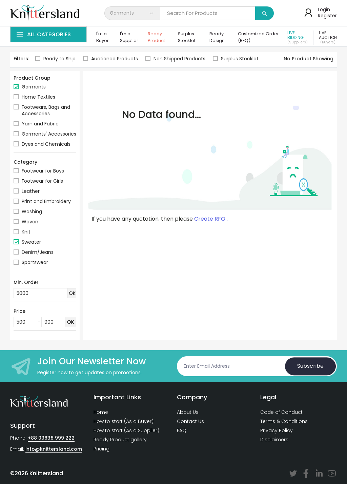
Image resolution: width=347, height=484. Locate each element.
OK (72, 293)
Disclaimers (274, 439)
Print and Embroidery (46, 201)
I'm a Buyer (102, 37)
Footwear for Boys (43, 170)
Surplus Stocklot (187, 37)
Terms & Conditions (284, 421)
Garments (34, 86)
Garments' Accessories (49, 133)
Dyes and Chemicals (46, 144)
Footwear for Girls (42, 181)
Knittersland (46, 473)
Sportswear (35, 262)
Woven (30, 221)
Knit (26, 231)
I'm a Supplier (129, 37)
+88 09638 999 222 (51, 438)
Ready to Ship (55, 59)
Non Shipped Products (175, 59)
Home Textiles (38, 97)
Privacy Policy (276, 430)
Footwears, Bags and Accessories (46, 110)
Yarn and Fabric (40, 123)
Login (324, 9)
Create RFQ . (211, 219)
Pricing (101, 448)
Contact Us (190, 421)
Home (101, 412)
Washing (32, 211)
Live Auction (328, 38)
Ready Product (156, 37)
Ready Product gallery (120, 439)
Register (327, 16)
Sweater (31, 242)
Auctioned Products (110, 59)
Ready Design (217, 37)
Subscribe (310, 366)
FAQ (181, 430)
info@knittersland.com (53, 449)
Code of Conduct (281, 412)
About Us (188, 412)
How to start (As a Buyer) (124, 421)
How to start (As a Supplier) (126, 430)
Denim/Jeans (38, 252)
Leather (31, 191)
